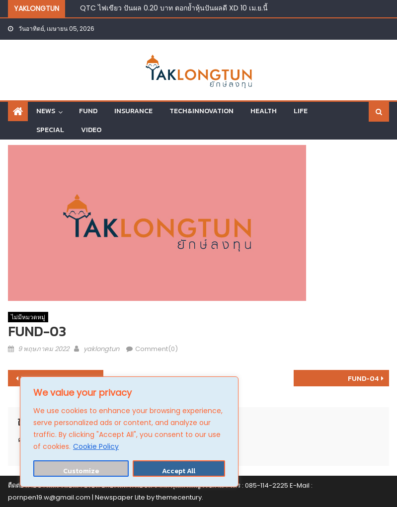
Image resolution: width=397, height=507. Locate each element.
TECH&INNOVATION (201, 111)
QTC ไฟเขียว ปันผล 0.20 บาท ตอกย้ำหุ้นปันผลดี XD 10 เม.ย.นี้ (174, 8)
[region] (129, 431)
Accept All (178, 471)
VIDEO (91, 130)
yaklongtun (101, 349)
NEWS (45, 111)
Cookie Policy (96, 446)
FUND (88, 111)
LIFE (301, 111)
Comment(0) (156, 349)
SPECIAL (50, 130)
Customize (81, 471)
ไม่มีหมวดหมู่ (28, 317)
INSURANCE (133, 111)
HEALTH (263, 111)
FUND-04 (363, 378)
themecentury (179, 497)
